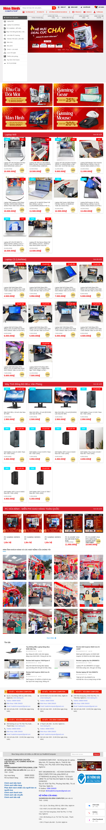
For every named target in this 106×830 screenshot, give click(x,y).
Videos (88, 12)
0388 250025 (29, 778)
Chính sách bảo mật (12, 797)
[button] (33, 36)
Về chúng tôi (40, 12)
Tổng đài (77, 12)
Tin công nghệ (29, 12)
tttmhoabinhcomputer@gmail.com (58, 791)
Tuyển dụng (99, 12)
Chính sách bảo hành (12, 783)
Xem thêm (51, 638)
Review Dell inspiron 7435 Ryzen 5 (38, 660)
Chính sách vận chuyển (13, 795)
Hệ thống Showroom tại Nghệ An (58, 12)
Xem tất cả (97, 134)
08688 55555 (29, 775)
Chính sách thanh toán (13, 792)
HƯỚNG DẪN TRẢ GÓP (66, 18)
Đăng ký (96, 754)
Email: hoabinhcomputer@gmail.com (18, 706)
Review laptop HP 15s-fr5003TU (87, 672)
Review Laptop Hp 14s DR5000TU (87, 660)
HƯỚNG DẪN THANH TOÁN (51, 17)
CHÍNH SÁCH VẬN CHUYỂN (96, 17)
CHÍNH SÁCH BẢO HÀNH (81, 17)
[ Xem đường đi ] (18, 698)
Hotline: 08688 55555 (13, 700)
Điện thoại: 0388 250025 (15, 703)
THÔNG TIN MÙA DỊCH (35, 18)
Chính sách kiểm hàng (13, 785)
